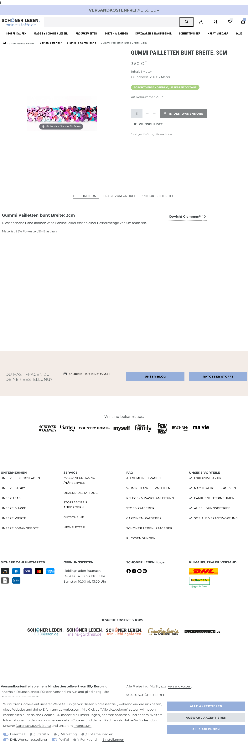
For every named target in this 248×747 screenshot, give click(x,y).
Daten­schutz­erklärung (33, 726)
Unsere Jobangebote (20, 528)
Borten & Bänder (116, 33)
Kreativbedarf (218, 33)
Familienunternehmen (214, 498)
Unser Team (11, 498)
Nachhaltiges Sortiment (216, 488)
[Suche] (186, 22)
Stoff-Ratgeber (140, 508)
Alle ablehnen (206, 729)
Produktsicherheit (158, 196)
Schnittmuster (189, 33)
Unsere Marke (13, 508)
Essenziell (17, 734)
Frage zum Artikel (119, 196)
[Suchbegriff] (112, 22)
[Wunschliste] (229, 22)
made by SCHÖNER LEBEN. (51, 33)
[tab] (86, 196)
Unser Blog (155, 376)
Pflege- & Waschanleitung (150, 498)
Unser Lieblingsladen (20, 478)
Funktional (88, 739)
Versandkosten (164, 134)
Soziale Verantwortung (216, 518)
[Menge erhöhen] (147, 113)
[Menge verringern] (154, 113)
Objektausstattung (81, 493)
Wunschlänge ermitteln (148, 488)
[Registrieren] (216, 22)
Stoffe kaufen (16, 33)
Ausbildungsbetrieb (212, 508)
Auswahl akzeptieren (206, 717)
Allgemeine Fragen (143, 478)
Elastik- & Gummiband (81, 42)
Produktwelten (86, 33)
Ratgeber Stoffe (218, 376)
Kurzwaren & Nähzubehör (153, 33)
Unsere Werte (13, 518)
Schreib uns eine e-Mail (90, 374)
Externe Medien (100, 734)
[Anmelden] (201, 22)
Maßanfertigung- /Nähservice (80, 480)
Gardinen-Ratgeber (144, 518)
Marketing (69, 734)
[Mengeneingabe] (136, 113)
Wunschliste (148, 124)
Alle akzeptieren (206, 706)
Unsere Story (13, 488)
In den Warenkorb (184, 113)
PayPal (64, 739)
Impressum (82, 726)
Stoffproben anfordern (75, 505)
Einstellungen (113, 739)
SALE (238, 33)
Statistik (43, 734)
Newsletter (74, 527)
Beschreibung (86, 196)
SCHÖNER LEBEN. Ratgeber (149, 528)
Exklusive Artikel (209, 478)
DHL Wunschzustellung (28, 739)
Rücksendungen (141, 538)
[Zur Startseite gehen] (19, 43)
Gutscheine (74, 517)
